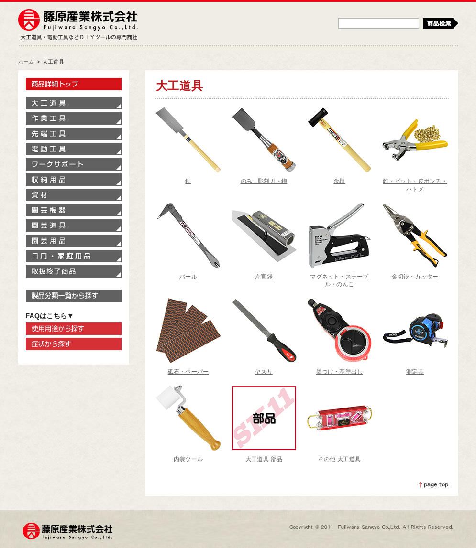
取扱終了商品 (74, 271)
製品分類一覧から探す (74, 296)
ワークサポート (74, 164)
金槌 (339, 181)
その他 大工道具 (339, 459)
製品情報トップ (74, 84)
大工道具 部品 (263, 459)
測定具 (415, 371)
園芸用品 (74, 241)
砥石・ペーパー (188, 371)
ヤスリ (264, 371)
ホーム (26, 61)
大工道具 (74, 103)
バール (188, 276)
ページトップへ (434, 485)
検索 (440, 23)
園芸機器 (74, 210)
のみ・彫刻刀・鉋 (264, 181)
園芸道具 (74, 225)
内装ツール (188, 459)
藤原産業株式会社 (78, 20)
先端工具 (74, 134)
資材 (74, 195)
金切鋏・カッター (415, 276)
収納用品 (74, 179)
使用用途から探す (74, 328)
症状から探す (74, 344)
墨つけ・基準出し (339, 371)
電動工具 (74, 149)
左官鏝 (264, 276)
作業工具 (74, 118)
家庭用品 (74, 256)
